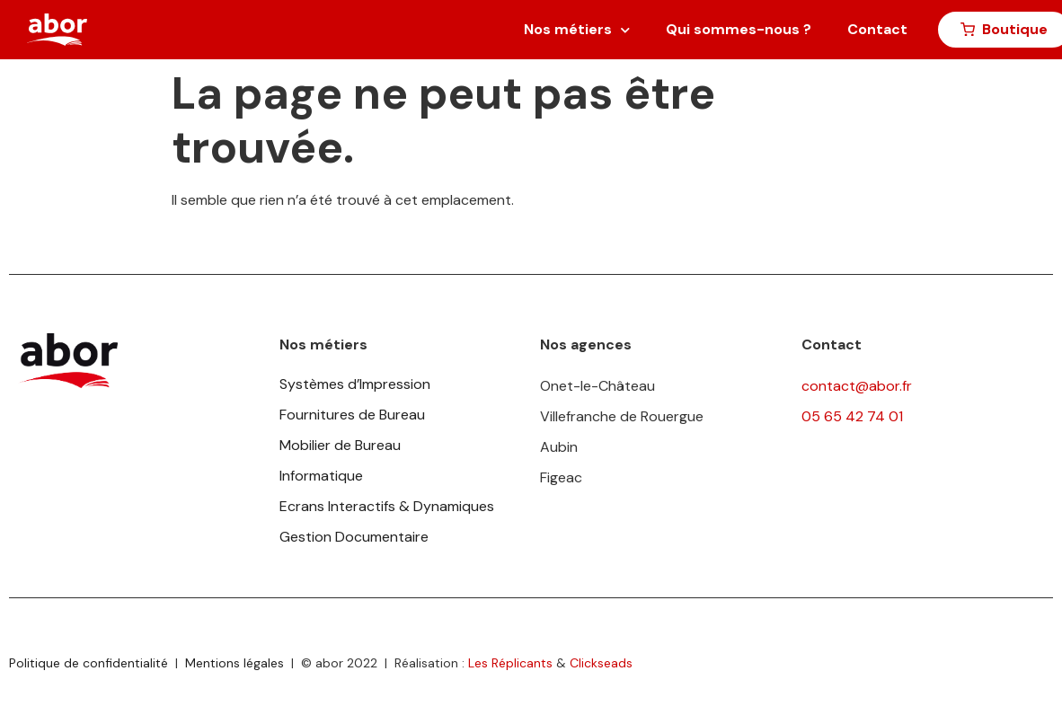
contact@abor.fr (856, 385)
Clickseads (601, 663)
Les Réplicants (510, 663)
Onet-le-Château (597, 385)
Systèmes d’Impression (354, 384)
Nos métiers (577, 30)
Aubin (559, 446)
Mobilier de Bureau (340, 445)
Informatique (321, 475)
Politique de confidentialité (88, 663)
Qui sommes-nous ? (738, 29)
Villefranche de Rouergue (622, 416)
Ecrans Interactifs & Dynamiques (386, 506)
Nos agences (586, 344)
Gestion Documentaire (354, 536)
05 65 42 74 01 (852, 416)
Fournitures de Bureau (352, 414)
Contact (877, 29)
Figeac (561, 477)
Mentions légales (234, 663)
